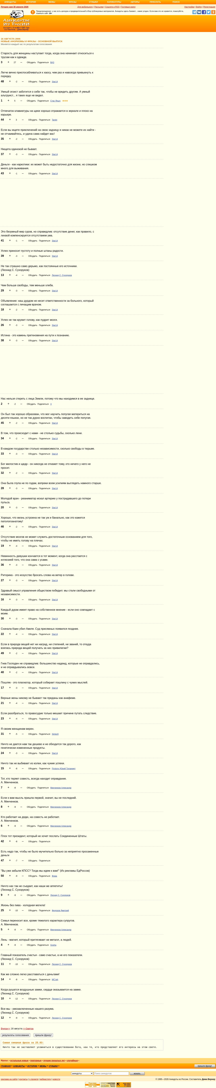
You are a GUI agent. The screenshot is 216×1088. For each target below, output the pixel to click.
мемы (43, 1066)
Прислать (155, 2)
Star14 (55, 81)
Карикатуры (114, 2)
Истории (31, 2)
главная (6, 1066)
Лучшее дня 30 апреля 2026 (14, 7)
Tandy (54, 120)
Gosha (53, 945)
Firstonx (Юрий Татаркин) (63, 768)
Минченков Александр (60, 788)
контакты (23, 1079)
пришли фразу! (205, 1066)
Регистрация (209, 7)
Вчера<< (5, 1028)
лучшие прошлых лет (54, 1060)
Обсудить (31, 62)
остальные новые (19, 1060)
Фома (54, 876)
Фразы (72, 2)
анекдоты (19, 1066)
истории (32, 1066)
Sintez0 (55, 734)
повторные (35, 1060)
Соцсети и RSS (112, 7)
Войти (199, 7)
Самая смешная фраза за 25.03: (23, 1042)
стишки (53, 1066)
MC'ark (55, 979)
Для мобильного (85, 7)
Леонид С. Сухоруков (62, 275)
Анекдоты (10, 2)
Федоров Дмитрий (60, 910)
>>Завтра (28, 1028)
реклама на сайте (9, 1079)
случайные (72, 1060)
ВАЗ (52, 62)
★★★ (65, 101)
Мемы (51, 2)
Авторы (135, 2)
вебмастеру (45, 1079)
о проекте (33, 1079)
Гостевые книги (128, 7)
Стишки (93, 2)
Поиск (176, 2)
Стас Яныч (55, 101)
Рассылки (98, 7)
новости (56, 1079)
